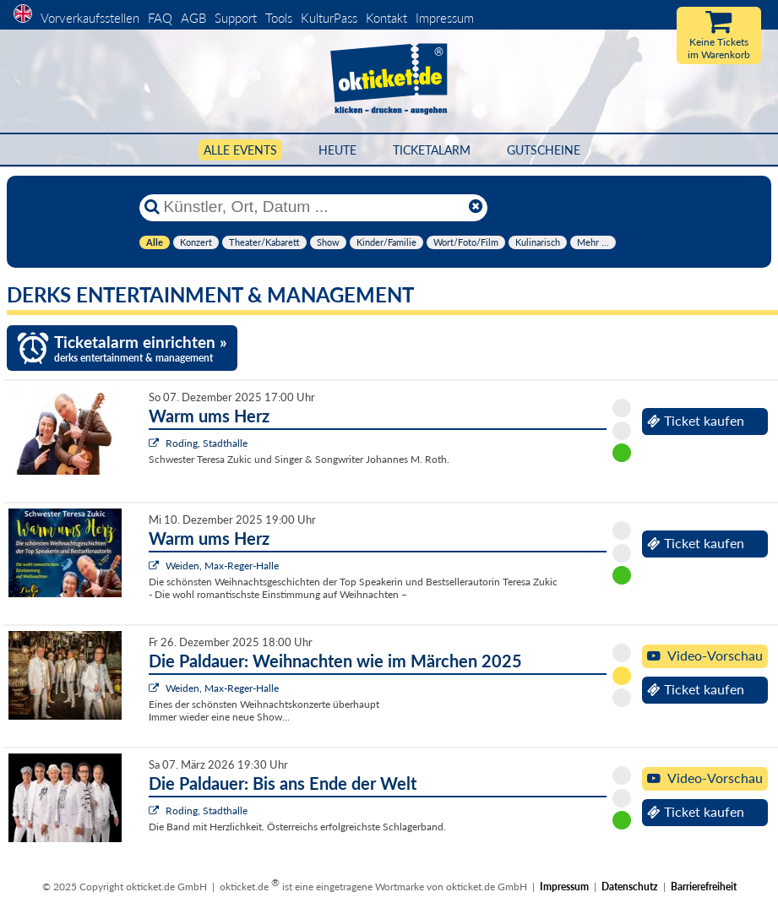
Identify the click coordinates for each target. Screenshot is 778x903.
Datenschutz (629, 886)
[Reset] (476, 207)
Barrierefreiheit (704, 886)
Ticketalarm (432, 150)
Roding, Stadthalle (207, 443)
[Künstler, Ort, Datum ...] (312, 207)
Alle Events (240, 150)
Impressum (445, 17)
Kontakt (386, 17)
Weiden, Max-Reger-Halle (222, 565)
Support (236, 17)
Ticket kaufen (695, 420)
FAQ (160, 17)
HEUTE (337, 150)
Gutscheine (543, 150)
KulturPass (331, 17)
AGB (193, 17)
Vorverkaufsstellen (90, 17)
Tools (278, 17)
